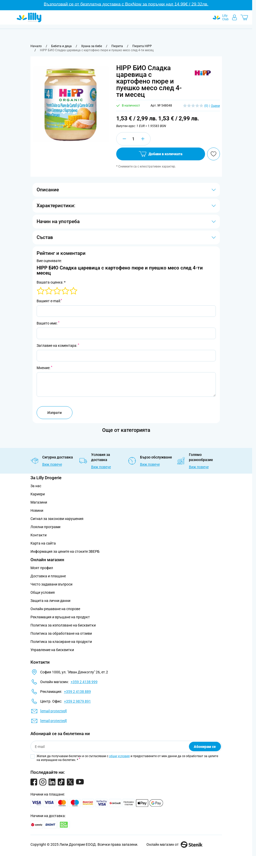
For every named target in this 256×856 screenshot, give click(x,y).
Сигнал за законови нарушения (56, 519)
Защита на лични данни (50, 601)
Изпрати (54, 413)
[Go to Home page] (29, 17)
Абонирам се (205, 747)
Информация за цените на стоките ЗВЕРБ (65, 551)
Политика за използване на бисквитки (63, 625)
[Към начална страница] (36, 46)
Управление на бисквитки (52, 650)
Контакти (38, 535)
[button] (203, 73)
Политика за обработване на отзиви (61, 633)
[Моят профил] (234, 17)
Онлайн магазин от (174, 844)
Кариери (37, 494)
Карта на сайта (43, 543)
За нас (35, 486)
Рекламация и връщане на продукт (60, 617)
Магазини (38, 502)
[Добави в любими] (213, 154)
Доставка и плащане (48, 576)
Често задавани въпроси (51, 584)
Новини (36, 510)
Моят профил (41, 568)
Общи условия (42, 592)
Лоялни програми (45, 527)
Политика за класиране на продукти (61, 642)
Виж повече (52, 464)
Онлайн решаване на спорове (55, 609)
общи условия (119, 756)
